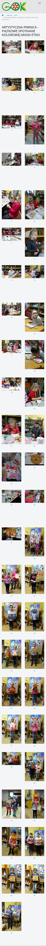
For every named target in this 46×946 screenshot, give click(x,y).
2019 (15, 15)
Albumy (9, 15)
